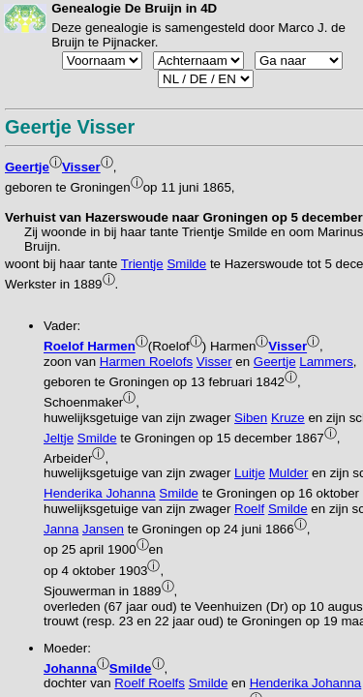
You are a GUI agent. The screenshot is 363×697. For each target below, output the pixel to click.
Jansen (103, 529)
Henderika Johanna (100, 494)
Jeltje (59, 438)
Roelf (249, 508)
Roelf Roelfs (149, 683)
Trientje (142, 264)
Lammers (326, 361)
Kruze (288, 417)
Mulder (289, 473)
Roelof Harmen (90, 347)
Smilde (186, 264)
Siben (250, 417)
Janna (61, 529)
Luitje (249, 473)
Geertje (27, 167)
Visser (81, 167)
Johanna (70, 668)
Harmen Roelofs (146, 361)
